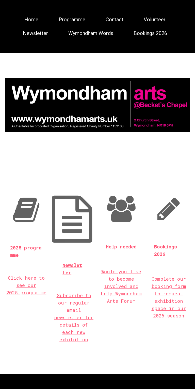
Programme (72, 19)
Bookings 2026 (150, 33)
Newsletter (35, 33)
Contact (114, 19)
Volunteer (155, 19)
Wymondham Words (90, 33)
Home (31, 19)
